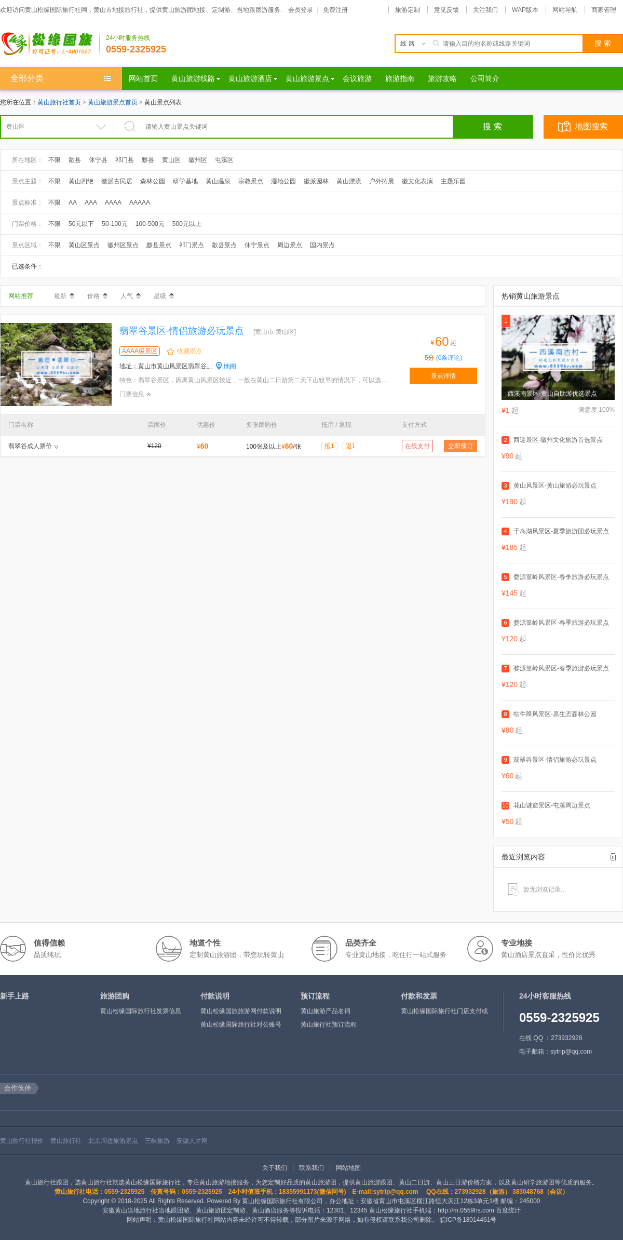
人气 (130, 296)
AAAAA (139, 202)
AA (73, 202)
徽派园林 (316, 181)
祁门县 (124, 160)
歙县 (75, 160)
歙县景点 (224, 245)
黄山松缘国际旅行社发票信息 (140, 1011)
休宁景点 (257, 245)
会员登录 (300, 10)
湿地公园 (283, 181)
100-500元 (150, 223)
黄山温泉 (218, 181)
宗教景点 (250, 181)
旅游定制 (407, 10)
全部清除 (613, 856)
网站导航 (564, 10)
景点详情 (443, 376)
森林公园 (152, 181)
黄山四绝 (81, 181)
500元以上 (186, 223)
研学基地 (185, 181)
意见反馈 (446, 10)
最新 (64, 296)
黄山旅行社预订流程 (329, 1024)
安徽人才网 (192, 1140)
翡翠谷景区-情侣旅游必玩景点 (181, 331)
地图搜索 (591, 126)
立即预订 (460, 446)
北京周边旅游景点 (113, 1140)
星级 (164, 296)
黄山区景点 (84, 245)
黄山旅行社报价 (22, 1140)
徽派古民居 (116, 181)
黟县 (148, 160)
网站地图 (348, 1167)
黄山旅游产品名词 (325, 1011)
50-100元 (114, 223)
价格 (97, 296)
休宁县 (98, 160)
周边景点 (289, 245)
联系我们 (311, 1167)
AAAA (113, 202)
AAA (91, 202)
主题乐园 (453, 181)
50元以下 (81, 223)
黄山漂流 (348, 181)
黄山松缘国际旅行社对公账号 (240, 1024)
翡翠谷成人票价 (30, 446)
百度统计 (508, 1210)
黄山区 (171, 160)
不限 (54, 160)
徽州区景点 (123, 245)
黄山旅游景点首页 (113, 102)
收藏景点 (189, 351)
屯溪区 (224, 160)
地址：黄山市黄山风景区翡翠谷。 (166, 366)
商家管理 (603, 10)
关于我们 (274, 1167)
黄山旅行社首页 (59, 102)
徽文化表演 (417, 181)
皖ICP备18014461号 (468, 1219)
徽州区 (197, 160)
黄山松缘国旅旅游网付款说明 (240, 1011)
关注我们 (485, 10)
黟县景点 (158, 245)
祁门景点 (191, 245)
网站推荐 (20, 296)
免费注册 (335, 10)
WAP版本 (525, 10)
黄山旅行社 (66, 1140)
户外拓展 (381, 181)
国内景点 (322, 245)
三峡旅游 (157, 1140)
